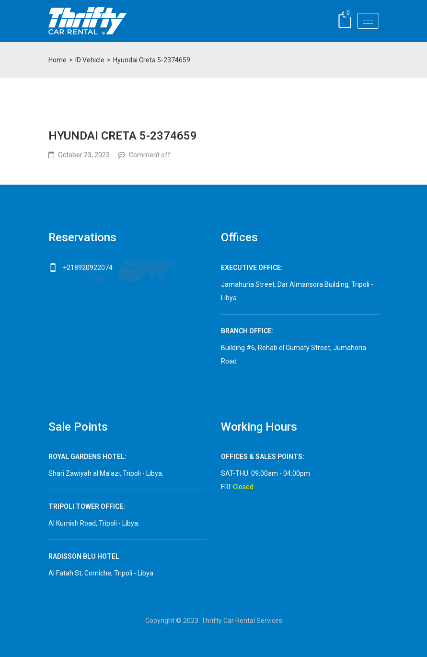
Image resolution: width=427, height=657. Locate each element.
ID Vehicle (89, 60)
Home (57, 60)
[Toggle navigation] (368, 21)
